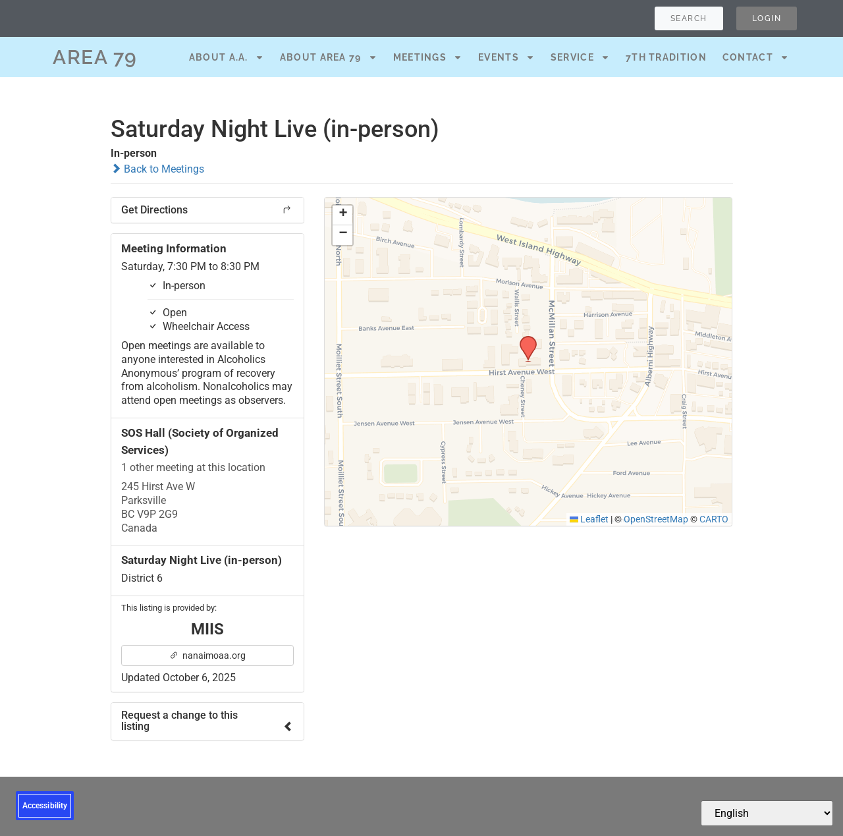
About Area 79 (328, 57)
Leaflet (589, 519)
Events (506, 57)
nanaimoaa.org (207, 655)
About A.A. (226, 57)
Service (580, 57)
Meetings (427, 57)
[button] (524, 340)
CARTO (713, 519)
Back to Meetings (157, 169)
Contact (755, 57)
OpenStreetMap (656, 519)
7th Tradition (666, 57)
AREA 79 (95, 57)
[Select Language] (767, 813)
